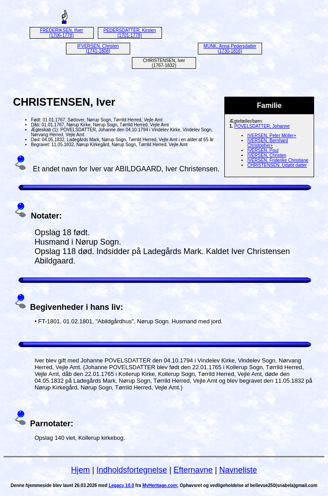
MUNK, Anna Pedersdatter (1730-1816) (230, 49)
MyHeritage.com (159, 485)
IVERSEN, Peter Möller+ (271, 135)
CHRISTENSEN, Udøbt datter (277, 165)
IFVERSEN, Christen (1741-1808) (98, 49)
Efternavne (193, 469)
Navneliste (238, 469)
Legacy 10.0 (121, 485)
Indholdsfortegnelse (131, 469)
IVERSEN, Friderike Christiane (277, 160)
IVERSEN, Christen (266, 155)
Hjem (80, 469)
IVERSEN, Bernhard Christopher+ (267, 143)
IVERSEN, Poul (262, 150)
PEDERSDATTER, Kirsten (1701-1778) (129, 33)
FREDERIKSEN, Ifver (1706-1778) (61, 33)
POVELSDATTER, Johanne (261, 126)
